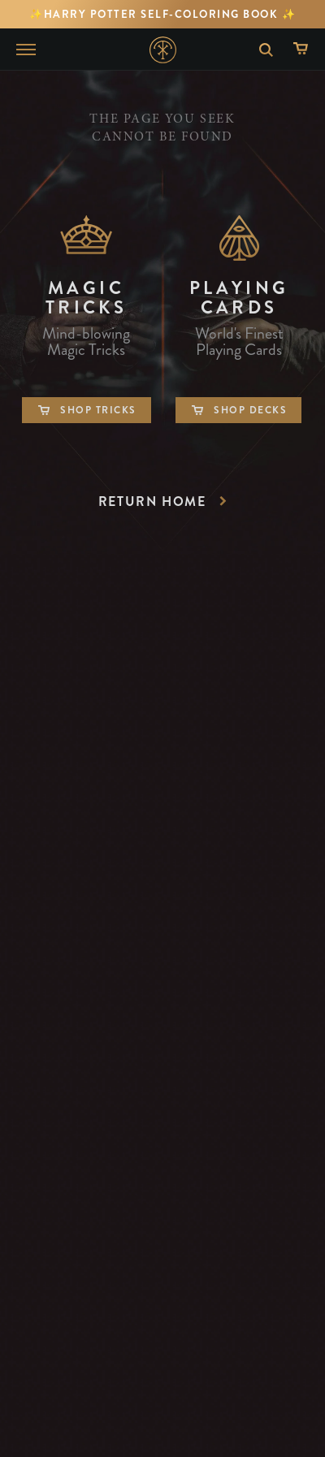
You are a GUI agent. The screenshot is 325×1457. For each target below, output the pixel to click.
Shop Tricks (86, 410)
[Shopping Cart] (304, 49)
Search (259, 49)
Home (163, 50)
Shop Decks (238, 410)
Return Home (165, 501)
